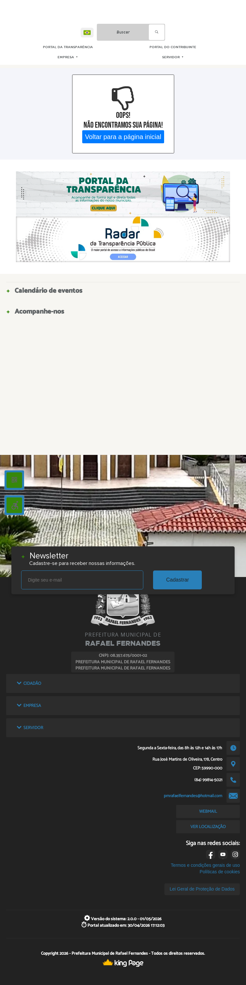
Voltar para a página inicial (123, 136)
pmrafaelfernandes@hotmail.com (193, 795)
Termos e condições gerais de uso (205, 865)
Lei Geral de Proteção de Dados (202, 889)
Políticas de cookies (220, 871)
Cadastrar (177, 580)
